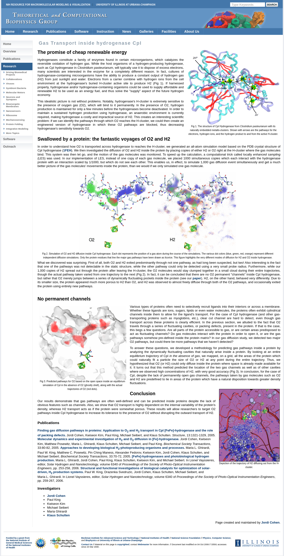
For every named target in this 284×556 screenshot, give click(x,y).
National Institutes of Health (155, 538)
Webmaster (143, 544)
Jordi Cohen (56, 496)
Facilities (169, 31)
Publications (56, 31)
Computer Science (221, 538)
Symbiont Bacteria (16, 88)
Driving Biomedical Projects (16, 73)
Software (81, 31)
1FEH (67, 150)
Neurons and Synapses (13, 98)
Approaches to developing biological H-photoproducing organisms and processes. (122, 448)
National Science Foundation (186, 538)
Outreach (9, 146)
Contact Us (86, 544)
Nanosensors (13, 111)
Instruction (105, 31)
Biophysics (91, 540)
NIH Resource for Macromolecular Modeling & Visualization (48, 4)
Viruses (10, 83)
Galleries (146, 31)
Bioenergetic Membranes (13, 105)
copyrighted (123, 544)
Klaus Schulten (58, 515)
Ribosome (11, 115)
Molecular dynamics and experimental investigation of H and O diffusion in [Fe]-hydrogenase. (108, 439)
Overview (9, 51)
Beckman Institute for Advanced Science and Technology (110, 538)
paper (197, 278)
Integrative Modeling (17, 128)
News (126, 31)
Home (10, 31)
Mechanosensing (15, 120)
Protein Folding (14, 124)
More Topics (12, 133)
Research (30, 31)
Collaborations (14, 79)
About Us (191, 31)
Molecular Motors (15, 92)
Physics (207, 538)
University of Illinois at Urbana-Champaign (125, 4)
